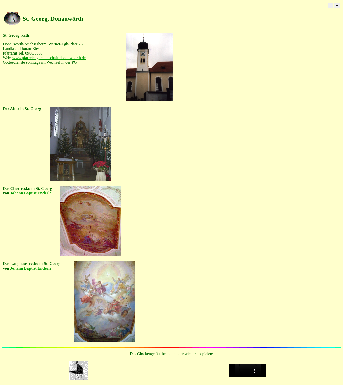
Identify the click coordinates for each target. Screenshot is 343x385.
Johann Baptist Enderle (30, 193)
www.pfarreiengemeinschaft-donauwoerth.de (49, 58)
